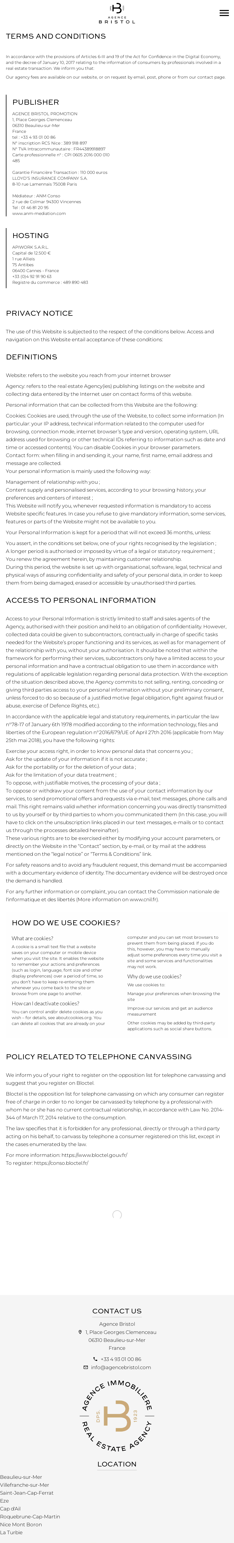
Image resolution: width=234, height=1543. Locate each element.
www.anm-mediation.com (39, 213)
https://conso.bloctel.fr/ (61, 1163)
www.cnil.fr (143, 899)
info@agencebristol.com (121, 1367)
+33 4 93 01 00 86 (121, 1359)
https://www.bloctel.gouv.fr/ (94, 1155)
